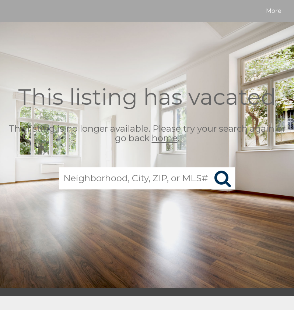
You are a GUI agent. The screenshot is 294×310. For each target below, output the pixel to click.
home (165, 138)
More (273, 10)
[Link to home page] (13, 11)
